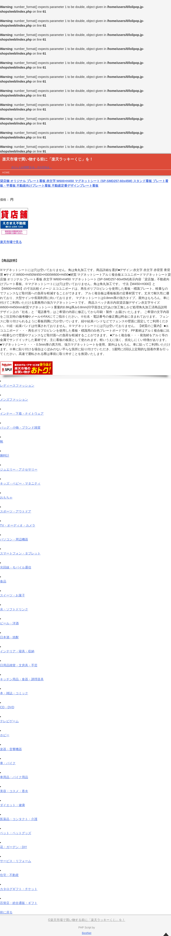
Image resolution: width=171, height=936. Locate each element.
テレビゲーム (9, 721)
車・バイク (8, 763)
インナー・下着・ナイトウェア (22, 413)
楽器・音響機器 (11, 749)
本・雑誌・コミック (14, 693)
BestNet (86, 933)
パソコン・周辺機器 (14, 539)
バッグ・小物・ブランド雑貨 (20, 427)
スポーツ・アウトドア (15, 511)
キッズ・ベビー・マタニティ (20, 483)
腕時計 (4, 455)
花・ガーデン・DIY (13, 847)
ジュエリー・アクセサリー (18, 469)
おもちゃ (6, 497)
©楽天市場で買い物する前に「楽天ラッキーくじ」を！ (86, 920)
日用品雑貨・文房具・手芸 (18, 665)
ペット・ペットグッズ (15, 833)
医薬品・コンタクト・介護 (18, 819)
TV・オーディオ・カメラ (17, 525)
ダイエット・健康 (12, 805)
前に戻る (6, 912)
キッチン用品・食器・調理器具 (22, 679)
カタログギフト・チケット (18, 889)
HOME (6, 172)
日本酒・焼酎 (9, 637)
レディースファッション (17, 385)
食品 (3, 581)
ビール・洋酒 (9, 623)
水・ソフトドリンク (14, 609)
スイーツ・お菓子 (12, 595)
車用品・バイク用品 (14, 777)
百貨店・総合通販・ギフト (18, 903)
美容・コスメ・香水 (14, 791)
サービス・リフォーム (15, 861)
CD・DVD (7, 707)
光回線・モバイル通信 (15, 567)
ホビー (4, 735)
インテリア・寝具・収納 (17, 651)
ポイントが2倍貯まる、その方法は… (31, 167)
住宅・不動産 (9, 875)
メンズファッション (14, 399)
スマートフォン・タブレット (20, 553)
